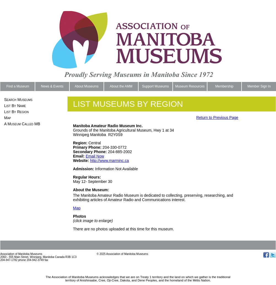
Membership (224, 86)
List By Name (15, 105)
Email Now (95, 156)
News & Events (52, 86)
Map (7, 118)
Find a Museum (17, 86)
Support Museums (155, 86)
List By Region (16, 112)
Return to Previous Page (217, 117)
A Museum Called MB (22, 124)
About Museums (87, 86)
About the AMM (121, 86)
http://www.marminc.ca (109, 160)
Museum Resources (190, 86)
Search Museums (18, 99)
